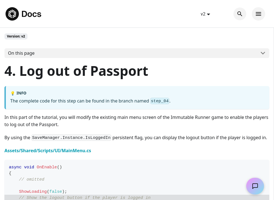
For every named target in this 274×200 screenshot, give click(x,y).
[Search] (239, 14)
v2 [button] (203, 14)
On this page (21, 53)
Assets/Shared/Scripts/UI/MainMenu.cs (47, 151)
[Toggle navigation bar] (258, 14)
